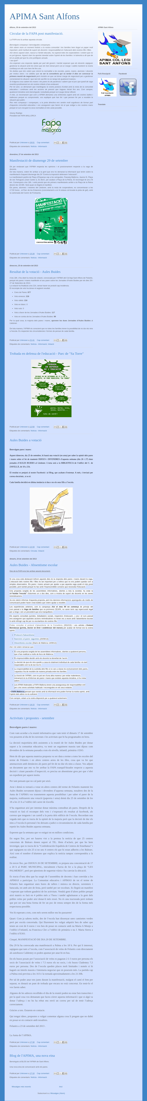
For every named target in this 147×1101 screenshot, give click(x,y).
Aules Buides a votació (25, 440)
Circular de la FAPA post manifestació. (36, 33)
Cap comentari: (43, 142)
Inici (60, 1087)
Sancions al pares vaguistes (26, 639)
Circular (34, 551)
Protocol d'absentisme (24, 635)
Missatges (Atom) (57, 1093)
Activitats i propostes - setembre (32, 718)
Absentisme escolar (23, 643)
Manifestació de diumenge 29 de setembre (39, 160)
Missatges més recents (21, 1087)
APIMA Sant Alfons (45, 16)
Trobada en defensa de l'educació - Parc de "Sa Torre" (47, 353)
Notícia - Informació (39, 146)
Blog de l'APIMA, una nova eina (32, 1055)
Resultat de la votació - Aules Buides (35, 272)
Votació (51, 344)
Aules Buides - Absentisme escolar (34, 565)
